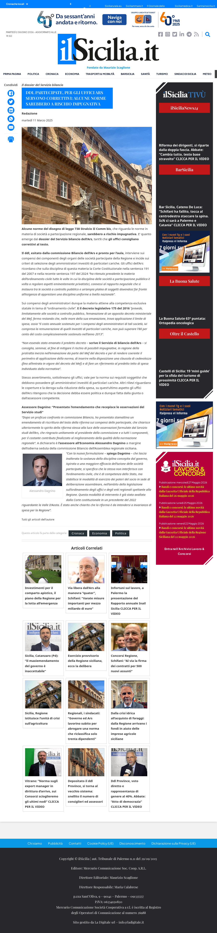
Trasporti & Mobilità (100, 73)
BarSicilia (127, 73)
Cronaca (52, 73)
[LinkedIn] (11, 110)
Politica (33, 73)
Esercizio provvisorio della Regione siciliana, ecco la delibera (85, 661)
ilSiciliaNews (184, 107)
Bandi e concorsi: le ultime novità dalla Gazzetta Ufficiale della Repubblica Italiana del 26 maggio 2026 (184, 491)
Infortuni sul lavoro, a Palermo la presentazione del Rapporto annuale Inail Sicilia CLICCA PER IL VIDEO (128, 601)
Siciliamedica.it (184, 5)
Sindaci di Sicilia (185, 73)
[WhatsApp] (11, 118)
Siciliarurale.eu (113, 5)
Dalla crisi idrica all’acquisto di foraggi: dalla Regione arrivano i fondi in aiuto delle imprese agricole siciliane (129, 726)
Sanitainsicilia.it (206, 5)
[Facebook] (11, 93)
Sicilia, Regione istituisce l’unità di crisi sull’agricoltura (42, 718)
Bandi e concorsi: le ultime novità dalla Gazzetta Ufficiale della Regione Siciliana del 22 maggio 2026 (182, 532)
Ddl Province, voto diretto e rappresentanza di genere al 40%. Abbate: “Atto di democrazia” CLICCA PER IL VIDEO (128, 794)
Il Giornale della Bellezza (156, 8)
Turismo (162, 73)
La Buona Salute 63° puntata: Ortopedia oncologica (182, 320)
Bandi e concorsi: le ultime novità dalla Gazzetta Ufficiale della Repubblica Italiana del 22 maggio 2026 (184, 511)
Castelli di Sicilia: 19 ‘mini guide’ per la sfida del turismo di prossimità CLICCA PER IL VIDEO (184, 378)
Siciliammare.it (134, 5)
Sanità (145, 73)
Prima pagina (12, 73)
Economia (72, 73)
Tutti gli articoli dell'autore (38, 519)
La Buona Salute (184, 281)
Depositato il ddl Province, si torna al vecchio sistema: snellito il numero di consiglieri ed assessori (85, 791)
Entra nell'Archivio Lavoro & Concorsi (184, 551)
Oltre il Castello (184, 333)
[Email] (11, 127)
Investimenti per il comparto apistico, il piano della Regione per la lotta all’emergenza (43, 595)
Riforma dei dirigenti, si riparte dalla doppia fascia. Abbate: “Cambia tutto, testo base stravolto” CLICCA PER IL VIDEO (184, 152)
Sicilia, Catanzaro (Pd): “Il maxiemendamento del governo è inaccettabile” (42, 663)
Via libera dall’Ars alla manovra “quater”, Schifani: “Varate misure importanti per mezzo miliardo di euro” (86, 598)
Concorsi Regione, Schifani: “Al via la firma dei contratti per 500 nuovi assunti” (129, 663)
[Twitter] (11, 101)
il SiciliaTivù (95, 8)
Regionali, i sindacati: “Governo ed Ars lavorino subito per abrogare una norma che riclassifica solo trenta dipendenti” (84, 726)
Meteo (207, 73)
